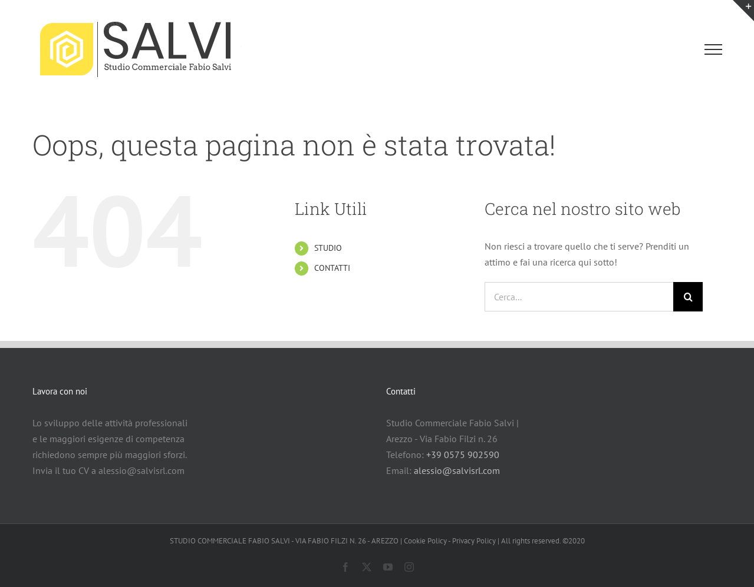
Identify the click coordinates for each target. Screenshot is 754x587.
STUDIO (328, 248)
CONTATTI (332, 268)
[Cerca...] (579, 296)
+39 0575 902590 (462, 454)
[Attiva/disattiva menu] (713, 49)
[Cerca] (688, 296)
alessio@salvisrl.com (457, 470)
